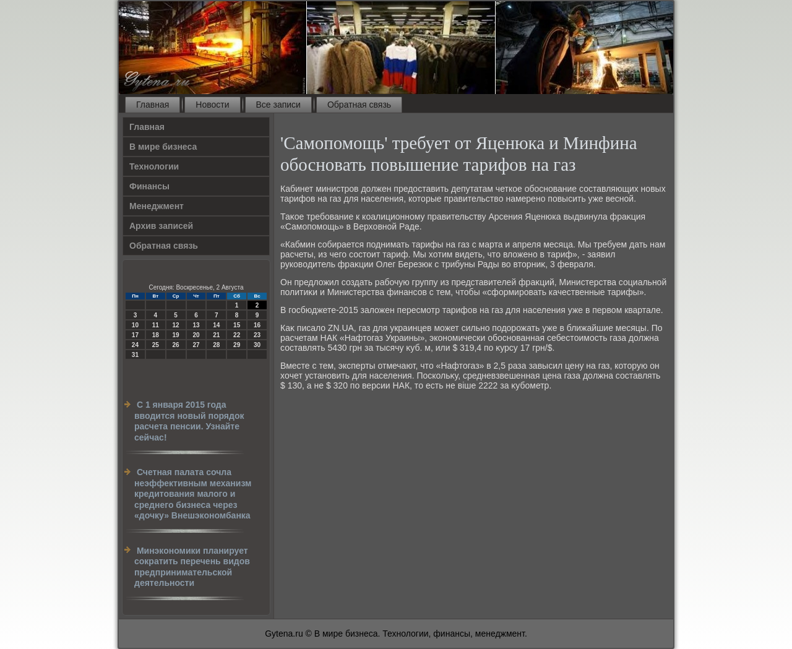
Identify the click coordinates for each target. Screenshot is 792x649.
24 (135, 345)
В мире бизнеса (163, 147)
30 (257, 345)
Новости (212, 105)
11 (155, 325)
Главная (152, 105)
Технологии (154, 166)
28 (216, 345)
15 (236, 325)
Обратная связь (359, 105)
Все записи (278, 105)
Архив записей (161, 226)
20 (195, 335)
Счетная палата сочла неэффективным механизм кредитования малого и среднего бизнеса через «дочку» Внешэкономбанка (192, 493)
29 (236, 345)
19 (176, 335)
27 (195, 345)
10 (135, 325)
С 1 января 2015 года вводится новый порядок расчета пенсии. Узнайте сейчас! (189, 421)
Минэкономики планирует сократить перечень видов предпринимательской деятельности (192, 567)
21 (216, 335)
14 (216, 325)
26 (176, 345)
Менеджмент (156, 206)
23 (257, 335)
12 (176, 325)
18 (155, 335)
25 (155, 345)
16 (257, 325)
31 (135, 354)
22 (236, 335)
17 (135, 335)
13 (195, 325)
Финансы (149, 186)
